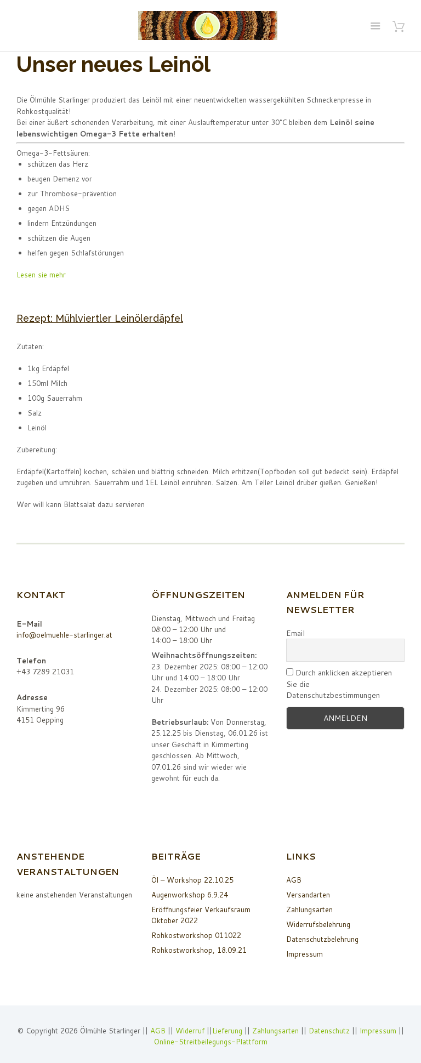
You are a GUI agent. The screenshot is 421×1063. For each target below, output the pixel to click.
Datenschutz (329, 1031)
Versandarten (308, 895)
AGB (293, 880)
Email (295, 633)
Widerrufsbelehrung (318, 924)
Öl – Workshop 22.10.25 (192, 880)
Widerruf (191, 1031)
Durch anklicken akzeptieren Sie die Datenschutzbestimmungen (339, 684)
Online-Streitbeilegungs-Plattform (211, 1042)
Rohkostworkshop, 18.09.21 (199, 950)
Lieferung (227, 1031)
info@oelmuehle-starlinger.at (64, 635)
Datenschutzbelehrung (322, 939)
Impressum (304, 954)
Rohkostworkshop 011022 (196, 935)
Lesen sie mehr (41, 275)
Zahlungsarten (309, 909)
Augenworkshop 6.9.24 (189, 895)
